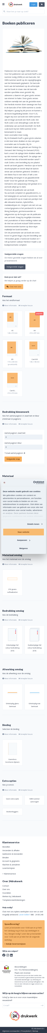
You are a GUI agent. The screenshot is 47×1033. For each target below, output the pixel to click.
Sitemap (35, 1031)
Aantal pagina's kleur (13, 443)
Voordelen (6, 893)
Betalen (5, 857)
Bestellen (6, 847)
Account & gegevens (11, 861)
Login (33, 4)
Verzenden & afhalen (11, 850)
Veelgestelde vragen (15, 267)
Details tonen (33, 524)
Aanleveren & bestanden (12, 854)
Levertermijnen (8, 868)
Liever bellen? (24, 914)
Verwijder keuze (26, 305)
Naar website (23, 532)
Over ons (6, 889)
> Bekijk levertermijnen (15, 944)
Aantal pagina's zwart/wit (15, 433)
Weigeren (23, 548)
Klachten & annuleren (11, 864)
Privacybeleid (26, 1031)
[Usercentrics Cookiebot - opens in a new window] (33, 482)
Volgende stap (13, 459)
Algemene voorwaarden (11, 1031)
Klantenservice (10, 874)
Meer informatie (9, 305)
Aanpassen (23, 540)
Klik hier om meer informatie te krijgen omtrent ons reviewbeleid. (29, 984)
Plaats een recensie (22, 973)
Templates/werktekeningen (13, 900)
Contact (5, 886)
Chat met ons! (14, 286)
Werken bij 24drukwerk (11, 896)
